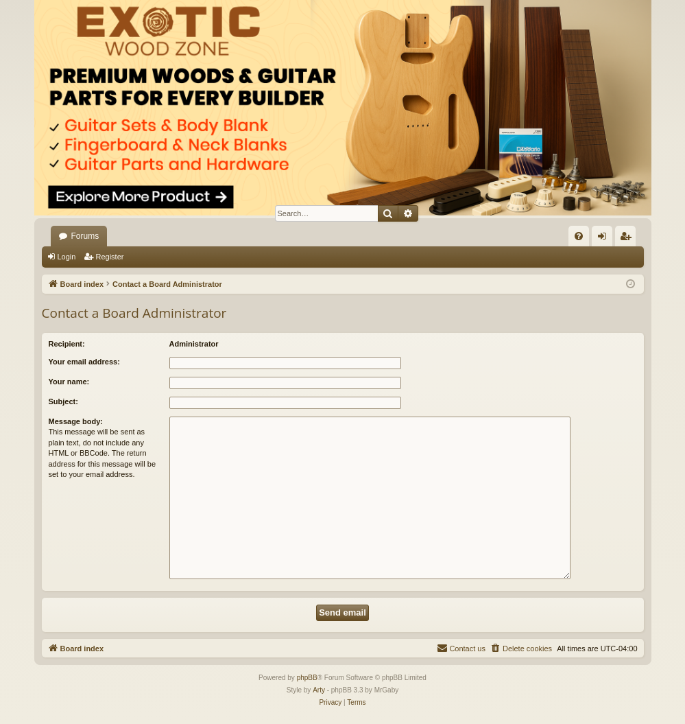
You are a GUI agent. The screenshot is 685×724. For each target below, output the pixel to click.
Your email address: (84, 362)
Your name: (69, 381)
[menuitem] (578, 236)
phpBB (307, 677)
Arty (319, 690)
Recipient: (67, 344)
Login (67, 257)
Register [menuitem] (628, 238)
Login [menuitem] (604, 238)
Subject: (63, 401)
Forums (85, 236)
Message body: (76, 421)
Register (109, 257)
